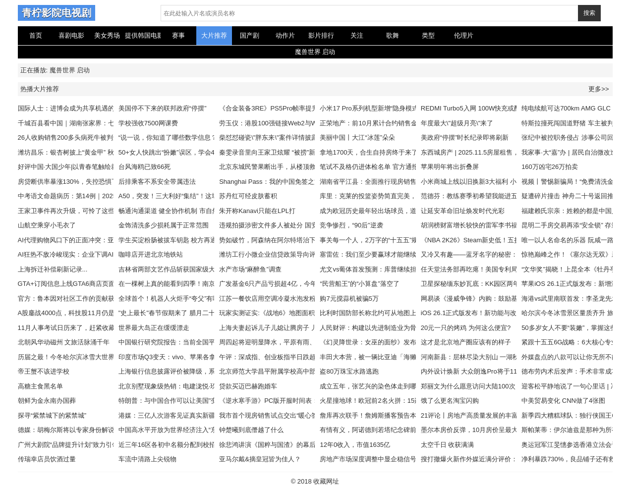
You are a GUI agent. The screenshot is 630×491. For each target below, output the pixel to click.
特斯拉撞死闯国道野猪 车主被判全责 (574, 123)
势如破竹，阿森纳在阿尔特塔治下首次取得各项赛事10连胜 (303, 240)
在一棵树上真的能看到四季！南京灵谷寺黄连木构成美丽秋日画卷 (211, 283)
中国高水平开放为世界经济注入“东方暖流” (178, 430)
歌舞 (392, 35)
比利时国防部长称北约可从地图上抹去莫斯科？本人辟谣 (400, 313)
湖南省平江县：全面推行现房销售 (368, 181)
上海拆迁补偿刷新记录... (53, 269)
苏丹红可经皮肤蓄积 (248, 196)
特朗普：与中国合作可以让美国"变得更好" (178, 400)
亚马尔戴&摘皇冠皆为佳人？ (260, 459)
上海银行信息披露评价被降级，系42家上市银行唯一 (192, 371)
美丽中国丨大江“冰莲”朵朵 (357, 137)
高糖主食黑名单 (40, 386)
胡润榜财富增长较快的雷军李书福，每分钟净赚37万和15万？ (508, 225)
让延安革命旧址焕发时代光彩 (463, 211)
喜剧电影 (71, 35)
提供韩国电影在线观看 (143, 35)
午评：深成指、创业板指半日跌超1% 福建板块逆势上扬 (298, 357)
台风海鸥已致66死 (144, 166)
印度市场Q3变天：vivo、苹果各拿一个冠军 (179, 357)
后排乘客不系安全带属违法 (157, 181)
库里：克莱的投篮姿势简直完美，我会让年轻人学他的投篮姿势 (410, 196)
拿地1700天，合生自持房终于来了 (369, 152)
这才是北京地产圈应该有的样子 (466, 342)
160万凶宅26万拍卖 (549, 166)
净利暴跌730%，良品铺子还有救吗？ (574, 459)
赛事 (178, 35)
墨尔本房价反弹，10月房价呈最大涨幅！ (479, 430)
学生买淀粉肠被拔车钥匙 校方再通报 (171, 240)
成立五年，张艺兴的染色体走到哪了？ (374, 386)
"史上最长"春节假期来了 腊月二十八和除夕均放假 (189, 313)
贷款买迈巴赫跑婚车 (248, 386)
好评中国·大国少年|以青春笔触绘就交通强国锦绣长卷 (94, 166)
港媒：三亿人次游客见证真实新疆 (166, 415)
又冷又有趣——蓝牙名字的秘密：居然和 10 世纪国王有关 (503, 254)
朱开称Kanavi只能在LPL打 (257, 211)
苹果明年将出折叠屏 (450, 166)
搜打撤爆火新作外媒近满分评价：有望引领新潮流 (492, 459)
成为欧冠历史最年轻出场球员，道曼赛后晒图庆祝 (390, 211)
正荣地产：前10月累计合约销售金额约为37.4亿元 (391, 123)
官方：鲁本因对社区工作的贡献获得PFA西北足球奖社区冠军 (104, 298)
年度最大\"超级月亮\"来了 (457, 123)
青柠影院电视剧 (56, 12)
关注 (356, 35)
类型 (428, 35)
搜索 (589, 12)
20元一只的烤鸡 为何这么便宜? (466, 327)
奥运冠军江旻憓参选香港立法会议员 (573, 444)
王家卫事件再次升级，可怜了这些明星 (72, 211)
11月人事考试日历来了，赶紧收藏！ (69, 327)
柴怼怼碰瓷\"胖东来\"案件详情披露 (268, 137)
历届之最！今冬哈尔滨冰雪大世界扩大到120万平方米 (94, 357)
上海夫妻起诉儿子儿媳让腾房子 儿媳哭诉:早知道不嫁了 (298, 327)
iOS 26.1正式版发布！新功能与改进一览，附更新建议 (498, 313)
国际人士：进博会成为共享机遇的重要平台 (79, 108)
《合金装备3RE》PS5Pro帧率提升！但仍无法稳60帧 (295, 108)
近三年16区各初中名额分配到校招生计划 (176, 444)
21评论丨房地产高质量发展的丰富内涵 (476, 415)
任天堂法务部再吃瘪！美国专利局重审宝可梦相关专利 (498, 269)
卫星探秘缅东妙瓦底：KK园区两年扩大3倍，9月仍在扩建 (503, 283)
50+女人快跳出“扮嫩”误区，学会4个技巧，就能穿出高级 (198, 152)
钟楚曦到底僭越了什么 (251, 430)
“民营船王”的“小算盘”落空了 (359, 283)
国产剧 (249, 35)
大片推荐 (214, 35)
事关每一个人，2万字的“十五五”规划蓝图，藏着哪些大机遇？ (407, 240)
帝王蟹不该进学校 (43, 371)
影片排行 (321, 35)
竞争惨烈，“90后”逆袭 (351, 225)
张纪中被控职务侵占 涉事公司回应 (570, 137)
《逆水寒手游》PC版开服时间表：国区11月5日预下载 (296, 400)
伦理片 (463, 35)
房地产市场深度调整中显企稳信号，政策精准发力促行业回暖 (407, 459)
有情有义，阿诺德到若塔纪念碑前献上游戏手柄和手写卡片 (403, 430)
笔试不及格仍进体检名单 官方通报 (369, 166)
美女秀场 (107, 35)
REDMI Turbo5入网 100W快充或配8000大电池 (487, 108)
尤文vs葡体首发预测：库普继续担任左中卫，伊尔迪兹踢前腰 (407, 269)
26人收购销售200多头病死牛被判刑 (68, 137)
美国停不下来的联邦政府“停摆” (162, 108)
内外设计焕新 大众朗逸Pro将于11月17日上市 (485, 371)
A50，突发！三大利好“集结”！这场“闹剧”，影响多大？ (196, 196)
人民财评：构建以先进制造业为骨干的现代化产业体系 (397, 327)
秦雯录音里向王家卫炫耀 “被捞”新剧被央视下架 (286, 152)
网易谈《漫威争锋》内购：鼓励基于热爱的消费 (488, 298)
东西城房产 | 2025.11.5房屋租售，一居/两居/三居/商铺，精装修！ (514, 152)
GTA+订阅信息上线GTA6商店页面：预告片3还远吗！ (94, 283)
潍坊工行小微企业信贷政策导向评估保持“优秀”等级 (292, 254)
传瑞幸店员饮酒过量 (47, 459)
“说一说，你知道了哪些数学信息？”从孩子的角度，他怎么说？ (207, 137)
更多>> (598, 89)
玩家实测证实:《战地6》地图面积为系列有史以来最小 (296, 313)
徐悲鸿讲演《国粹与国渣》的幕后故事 (274, 444)
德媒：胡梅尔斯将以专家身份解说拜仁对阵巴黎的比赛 (95, 430)
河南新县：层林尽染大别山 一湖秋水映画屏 (483, 357)
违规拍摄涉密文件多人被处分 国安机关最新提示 (287, 225)
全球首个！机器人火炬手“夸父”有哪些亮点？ (181, 298)
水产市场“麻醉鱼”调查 (250, 269)
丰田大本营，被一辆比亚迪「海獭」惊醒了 (381, 357)
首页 (35, 35)
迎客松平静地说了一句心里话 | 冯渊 (572, 386)
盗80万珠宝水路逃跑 (349, 371)
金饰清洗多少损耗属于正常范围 (163, 225)
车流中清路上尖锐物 (147, 459)
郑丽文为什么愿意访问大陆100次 (468, 386)
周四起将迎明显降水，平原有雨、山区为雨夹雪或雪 (293, 342)
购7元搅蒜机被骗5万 (349, 298)
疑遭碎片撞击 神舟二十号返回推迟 (570, 196)
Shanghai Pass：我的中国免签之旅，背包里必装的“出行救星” (307, 181)
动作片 (285, 35)
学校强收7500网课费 (148, 123)
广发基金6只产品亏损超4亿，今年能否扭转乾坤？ (290, 283)
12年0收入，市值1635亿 (355, 444)
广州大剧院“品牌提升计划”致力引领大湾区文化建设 (91, 444)
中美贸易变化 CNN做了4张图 (563, 400)
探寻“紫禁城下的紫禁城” (52, 415)
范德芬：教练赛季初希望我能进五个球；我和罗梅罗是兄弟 (504, 196)
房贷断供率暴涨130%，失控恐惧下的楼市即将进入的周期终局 (106, 181)
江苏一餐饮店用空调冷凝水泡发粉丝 (270, 298)
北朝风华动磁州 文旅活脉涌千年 (64, 342)
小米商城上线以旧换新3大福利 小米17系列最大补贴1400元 (505, 181)
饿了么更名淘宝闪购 (450, 400)
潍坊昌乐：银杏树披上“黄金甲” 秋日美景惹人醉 (85, 152)
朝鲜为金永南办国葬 (47, 400)
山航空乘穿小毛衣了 (47, 225)
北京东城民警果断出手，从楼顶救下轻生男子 (283, 166)
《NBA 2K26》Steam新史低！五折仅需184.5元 (488, 240)
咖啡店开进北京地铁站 (150, 254)
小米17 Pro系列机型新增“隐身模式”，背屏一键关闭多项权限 (405, 108)
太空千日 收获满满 (447, 444)
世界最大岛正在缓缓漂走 (153, 327)
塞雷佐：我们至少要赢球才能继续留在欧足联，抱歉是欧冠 (403, 254)
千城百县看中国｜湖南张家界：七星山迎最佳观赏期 (92, 123)
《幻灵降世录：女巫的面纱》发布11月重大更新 (388, 342)
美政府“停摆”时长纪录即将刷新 (465, 137)
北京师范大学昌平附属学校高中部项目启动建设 (286, 371)
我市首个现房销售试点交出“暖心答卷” (273, 415)
